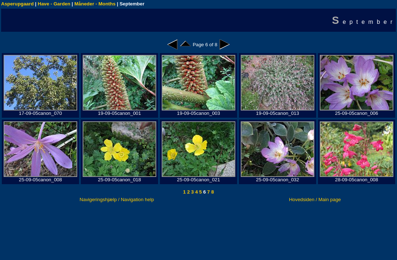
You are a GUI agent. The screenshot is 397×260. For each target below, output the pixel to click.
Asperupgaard (17, 3)
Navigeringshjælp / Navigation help (117, 199)
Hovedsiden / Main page (315, 199)
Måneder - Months (94, 3)
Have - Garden (54, 3)
